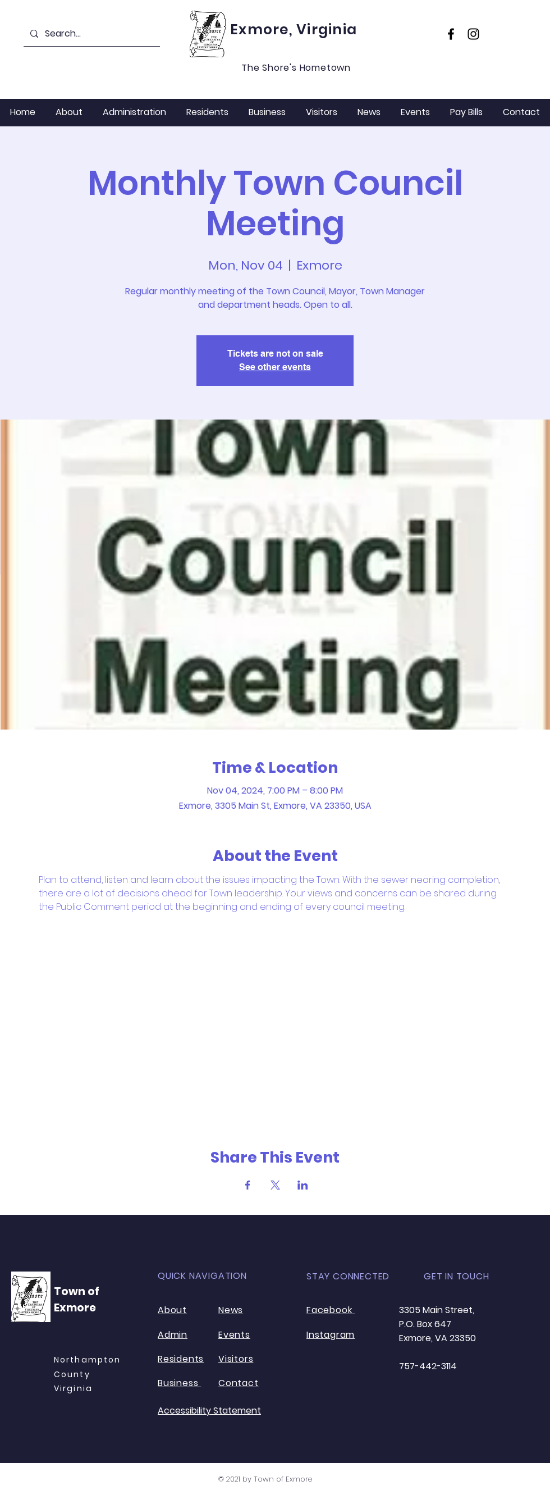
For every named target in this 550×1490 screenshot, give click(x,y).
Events (234, 1334)
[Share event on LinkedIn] (302, 1185)
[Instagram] (473, 34)
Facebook (330, 1310)
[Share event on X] (275, 1185)
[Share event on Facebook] (247, 1185)
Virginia (73, 1388)
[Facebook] (451, 34)
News (230, 1310)
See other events (275, 367)
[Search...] (90, 33)
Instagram (330, 1334)
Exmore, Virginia (293, 29)
